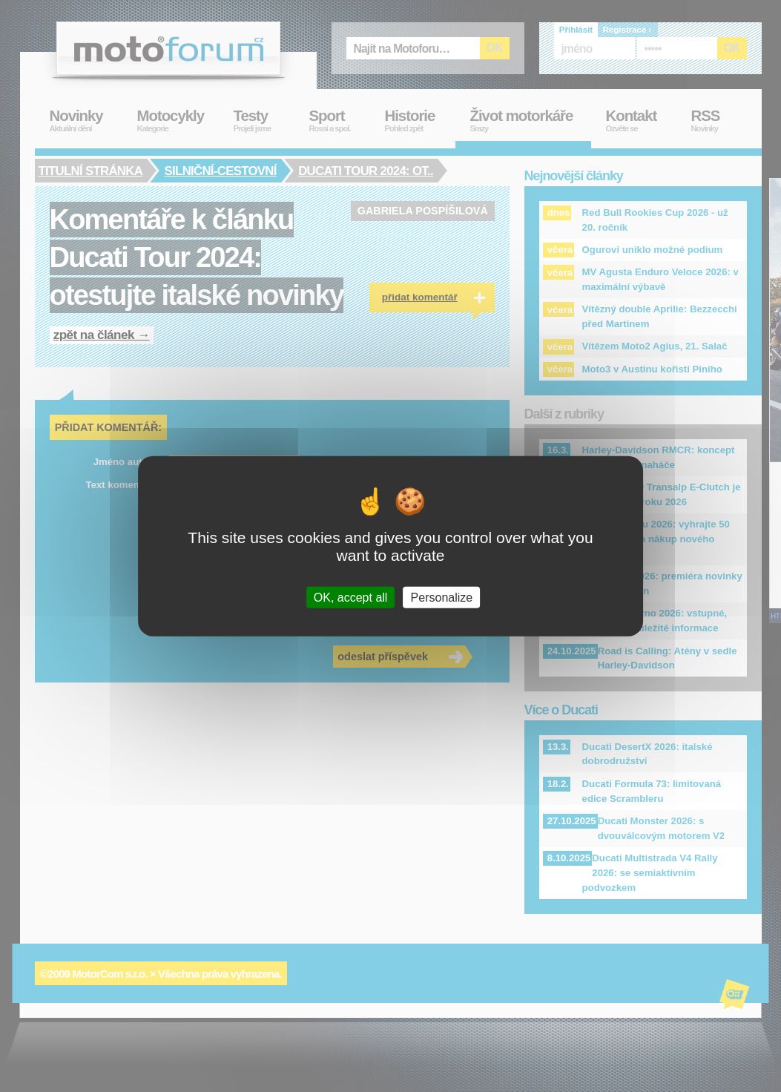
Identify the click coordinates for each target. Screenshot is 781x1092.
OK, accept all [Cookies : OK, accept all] (351, 597)
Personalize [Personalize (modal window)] (442, 597)
